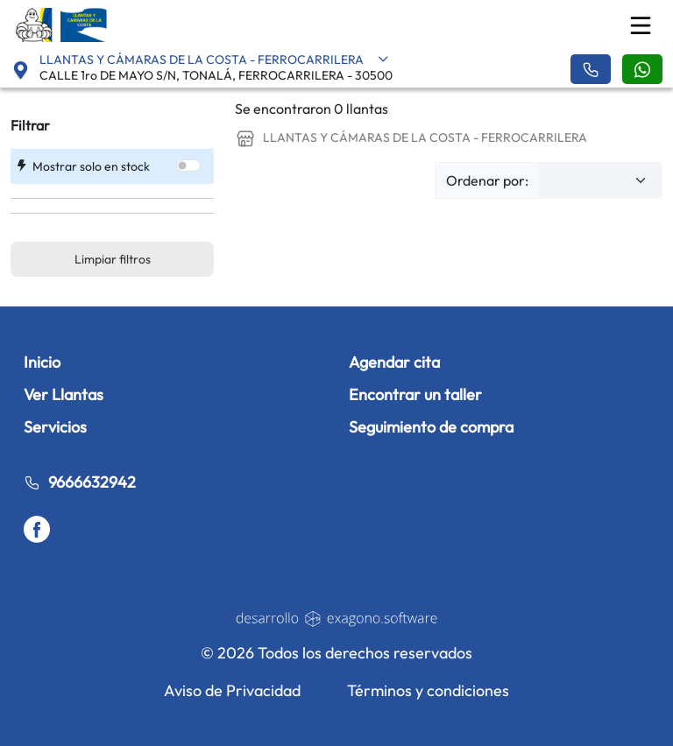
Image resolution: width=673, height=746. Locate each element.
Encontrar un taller (415, 394)
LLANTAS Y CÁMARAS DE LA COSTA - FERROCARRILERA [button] (214, 60)
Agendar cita (394, 362)
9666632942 (80, 482)
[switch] (188, 165)
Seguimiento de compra (431, 427)
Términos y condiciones (428, 690)
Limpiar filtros (112, 259)
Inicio (42, 362)
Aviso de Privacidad (232, 690)
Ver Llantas (63, 394)
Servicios (55, 427)
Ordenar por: (487, 180)
